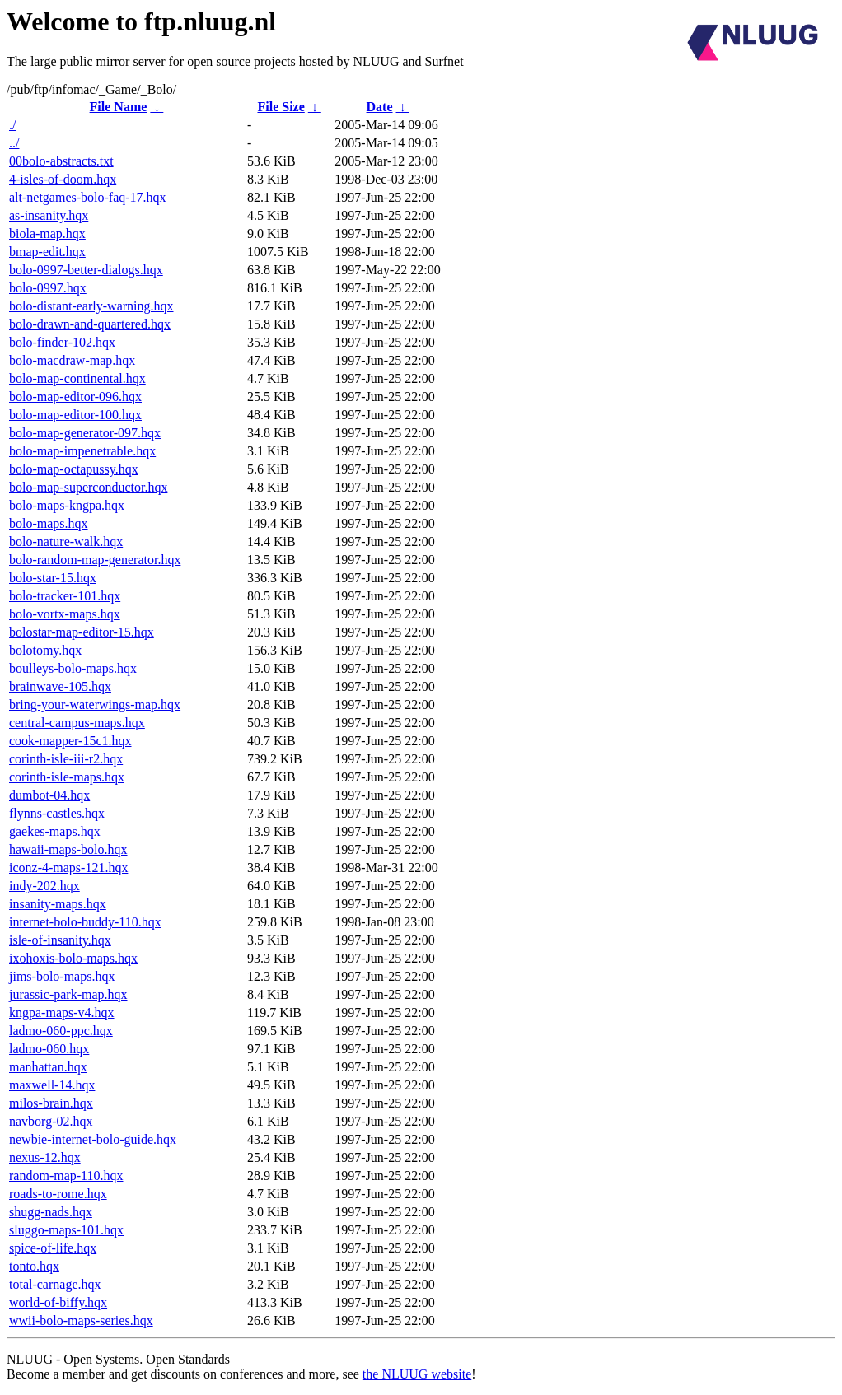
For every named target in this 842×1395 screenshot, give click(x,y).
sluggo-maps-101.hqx (66, 1230)
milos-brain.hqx (51, 1103)
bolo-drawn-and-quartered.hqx (90, 324)
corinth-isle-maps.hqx (66, 777)
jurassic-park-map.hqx (68, 994)
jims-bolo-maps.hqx (62, 976)
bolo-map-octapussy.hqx (73, 469)
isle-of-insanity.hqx (60, 940)
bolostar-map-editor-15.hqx (81, 632)
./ (12, 125)
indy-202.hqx (44, 886)
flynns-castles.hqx (57, 813)
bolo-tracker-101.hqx (64, 596)
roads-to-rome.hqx (58, 1194)
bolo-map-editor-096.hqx (75, 397)
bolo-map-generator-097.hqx (85, 433)
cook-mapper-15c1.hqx (70, 741)
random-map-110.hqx (66, 1176)
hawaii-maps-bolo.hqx (68, 849)
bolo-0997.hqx (48, 288)
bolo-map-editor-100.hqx (75, 415)
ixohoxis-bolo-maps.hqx (73, 958)
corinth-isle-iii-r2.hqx (66, 759)
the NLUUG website (417, 1374)
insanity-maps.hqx (57, 904)
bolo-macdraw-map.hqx (72, 360)
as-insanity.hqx (48, 215)
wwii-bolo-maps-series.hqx (81, 1320)
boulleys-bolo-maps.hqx (73, 668)
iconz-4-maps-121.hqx (68, 868)
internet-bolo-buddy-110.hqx (85, 922)
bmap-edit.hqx (47, 252)
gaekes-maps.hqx (55, 831)
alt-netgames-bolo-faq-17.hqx (87, 197)
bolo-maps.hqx (48, 523)
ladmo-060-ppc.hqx (61, 1031)
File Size (280, 107)
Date (380, 107)
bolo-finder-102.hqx (62, 342)
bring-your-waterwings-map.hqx (94, 704)
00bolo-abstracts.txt (61, 161)
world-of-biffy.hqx (58, 1302)
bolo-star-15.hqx (52, 578)
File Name (118, 107)
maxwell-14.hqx (52, 1085)
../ (14, 143)
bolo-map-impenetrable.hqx (82, 451)
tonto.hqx (34, 1266)
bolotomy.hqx (45, 650)
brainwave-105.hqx (60, 686)
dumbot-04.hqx (49, 795)
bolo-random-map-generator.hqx (94, 560)
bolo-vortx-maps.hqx (64, 614)
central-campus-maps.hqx (77, 723)
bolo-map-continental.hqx (77, 378)
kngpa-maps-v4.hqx (62, 1012)
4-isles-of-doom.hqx (62, 179)
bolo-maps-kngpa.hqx (66, 505)
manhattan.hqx (48, 1067)
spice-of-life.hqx (52, 1248)
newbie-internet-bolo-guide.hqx (92, 1139)
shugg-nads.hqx (50, 1212)
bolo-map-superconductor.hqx (88, 487)
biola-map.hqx (47, 233)
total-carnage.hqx (55, 1284)
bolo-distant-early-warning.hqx (91, 306)
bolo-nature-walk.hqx (66, 541)
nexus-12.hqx (45, 1157)
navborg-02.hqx (50, 1121)
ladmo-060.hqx (49, 1049)
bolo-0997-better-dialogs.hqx (86, 270)
